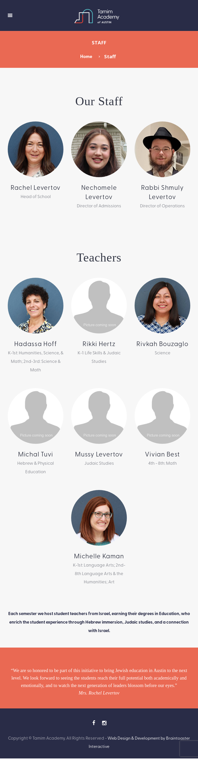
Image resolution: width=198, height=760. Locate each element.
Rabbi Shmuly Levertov (162, 192)
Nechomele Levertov (99, 192)
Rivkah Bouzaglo (162, 344)
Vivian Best (162, 454)
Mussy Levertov (99, 454)
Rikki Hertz (99, 344)
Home (86, 56)
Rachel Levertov (35, 187)
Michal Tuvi (36, 454)
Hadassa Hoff (35, 344)
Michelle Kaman (99, 556)
